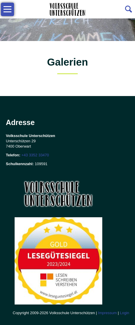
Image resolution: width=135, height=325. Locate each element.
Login (124, 313)
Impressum (107, 313)
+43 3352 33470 (35, 155)
